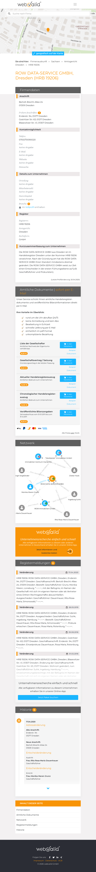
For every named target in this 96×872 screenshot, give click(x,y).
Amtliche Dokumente (27, 815)
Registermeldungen (26, 825)
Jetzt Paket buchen (48, 697)
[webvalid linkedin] (58, 857)
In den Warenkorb (68, 345)
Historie (20, 830)
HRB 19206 (34, 65)
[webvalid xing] (61, 857)
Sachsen (55, 61)
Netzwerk (21, 820)
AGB (60, 860)
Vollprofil (29, 207)
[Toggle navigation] (75, 4)
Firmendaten (23, 810)
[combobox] (48, 13)
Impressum (39, 860)
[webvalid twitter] (54, 857)
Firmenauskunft (38, 61)
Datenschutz (51, 860)
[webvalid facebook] (50, 857)
